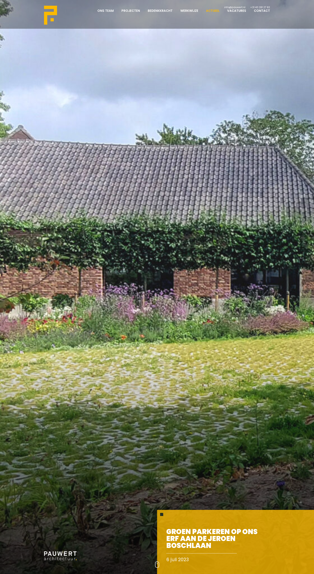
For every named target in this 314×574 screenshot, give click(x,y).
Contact (262, 14)
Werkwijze (189, 14)
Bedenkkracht (160, 14)
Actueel (212, 14)
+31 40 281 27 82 (260, 7)
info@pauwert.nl (234, 7)
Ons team (105, 14)
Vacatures (236, 14)
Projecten (130, 14)
